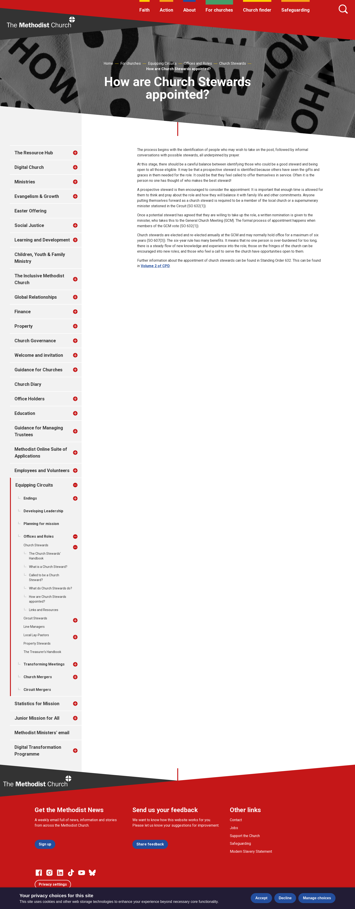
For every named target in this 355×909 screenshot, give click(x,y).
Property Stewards (37, 643)
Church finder (257, 10)
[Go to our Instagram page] (49, 873)
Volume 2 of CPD (155, 266)
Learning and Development (42, 240)
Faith (144, 10)
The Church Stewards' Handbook (45, 556)
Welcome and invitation (39, 355)
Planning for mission (41, 524)
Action (166, 10)
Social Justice (29, 225)
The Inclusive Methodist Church (39, 279)
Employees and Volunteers (42, 470)
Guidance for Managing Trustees (39, 431)
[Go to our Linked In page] (60, 873)
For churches (219, 10)
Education (25, 413)
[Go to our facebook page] (39, 873)
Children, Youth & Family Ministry (40, 258)
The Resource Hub (34, 152)
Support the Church (245, 836)
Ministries (25, 182)
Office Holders (30, 399)
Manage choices (317, 898)
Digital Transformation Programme (38, 750)
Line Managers (34, 626)
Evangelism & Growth (37, 196)
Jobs (234, 828)
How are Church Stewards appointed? (178, 69)
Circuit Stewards (35, 618)
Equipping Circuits (162, 63)
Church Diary (28, 384)
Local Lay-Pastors (36, 635)
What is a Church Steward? (48, 567)
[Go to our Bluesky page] (92, 873)
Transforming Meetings (44, 664)
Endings (30, 498)
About (189, 10)
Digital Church (29, 167)
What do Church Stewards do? (50, 588)
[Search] (343, 9)
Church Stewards (232, 63)
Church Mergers (38, 677)
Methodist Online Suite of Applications (41, 452)
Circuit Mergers (37, 689)
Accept (261, 898)
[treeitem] (80, 152)
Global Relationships (36, 297)
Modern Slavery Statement (251, 851)
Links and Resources (43, 610)
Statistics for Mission (37, 703)
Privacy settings (53, 884)
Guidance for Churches (39, 369)
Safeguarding (295, 10)
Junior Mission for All (37, 718)
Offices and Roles (198, 63)
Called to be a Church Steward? (44, 577)
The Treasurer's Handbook (42, 652)
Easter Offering (30, 211)
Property (24, 326)
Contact (236, 820)
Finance (23, 311)
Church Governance (35, 340)
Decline (285, 898)
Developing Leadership (43, 511)
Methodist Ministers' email (42, 732)
